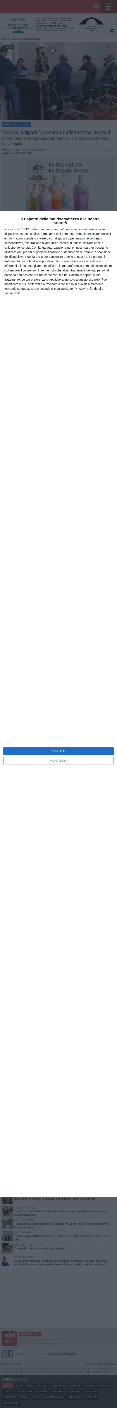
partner (35, 229)
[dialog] (58, 704)
